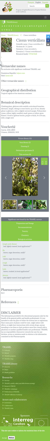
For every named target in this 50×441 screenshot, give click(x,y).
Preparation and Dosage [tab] (25, 223)
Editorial (7, 350)
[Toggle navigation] (45, 17)
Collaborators (8, 405)
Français (31, 2)
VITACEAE (33, 53)
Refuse (11, 438)
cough (5, 262)
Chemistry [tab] (25, 235)
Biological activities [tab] (25, 239)
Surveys (6, 380)
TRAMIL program (10, 356)
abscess (5, 275)
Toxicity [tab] (25, 231)
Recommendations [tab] (25, 227)
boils (4, 269)
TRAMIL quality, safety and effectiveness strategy (19, 383)
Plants (6, 369)
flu (4, 250)
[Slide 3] (40, 204)
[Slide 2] (25, 204)
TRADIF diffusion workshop (13, 394)
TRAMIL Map (8, 359)
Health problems (9, 372)
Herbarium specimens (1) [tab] (25, 150)
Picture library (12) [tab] (25, 138)
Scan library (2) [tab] (25, 142)
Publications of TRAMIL (11, 392)
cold (4, 256)
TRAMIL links (8, 408)
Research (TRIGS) (9, 386)
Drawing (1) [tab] (25, 146)
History (6, 353)
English (38, 2)
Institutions (8, 402)
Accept (4, 438)
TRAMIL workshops (10, 389)
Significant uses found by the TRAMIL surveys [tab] (25, 219)
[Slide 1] (10, 204)
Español (45, 2)
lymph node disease (10, 243)
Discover (7, 367)
